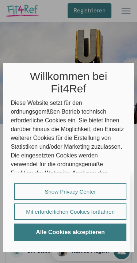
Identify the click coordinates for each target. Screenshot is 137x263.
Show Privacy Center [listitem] (70, 191)
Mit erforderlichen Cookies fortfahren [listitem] (70, 212)
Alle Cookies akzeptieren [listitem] (70, 232)
